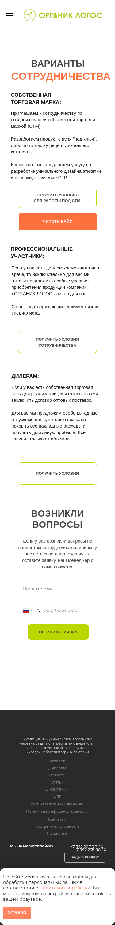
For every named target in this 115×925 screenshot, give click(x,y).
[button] (84, 857)
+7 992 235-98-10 (90, 849)
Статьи (57, 782)
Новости (57, 775)
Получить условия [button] (57, 473)
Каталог (57, 761)
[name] (58, 589)
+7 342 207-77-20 (86, 846)
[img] (54, 725)
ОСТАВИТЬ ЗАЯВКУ (58, 632)
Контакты (57, 819)
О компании (57, 789)
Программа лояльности (57, 826)
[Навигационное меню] (9, 15)
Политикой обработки (64, 888)
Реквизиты (57, 833)
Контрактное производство (57, 803)
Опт (57, 796)
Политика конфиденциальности (57, 811)
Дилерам (57, 768)
